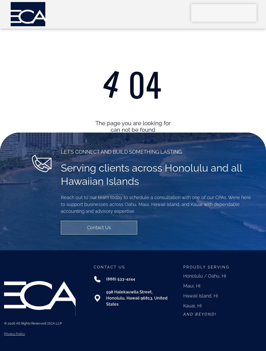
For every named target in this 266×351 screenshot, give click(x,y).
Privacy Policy (14, 334)
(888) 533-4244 (120, 279)
